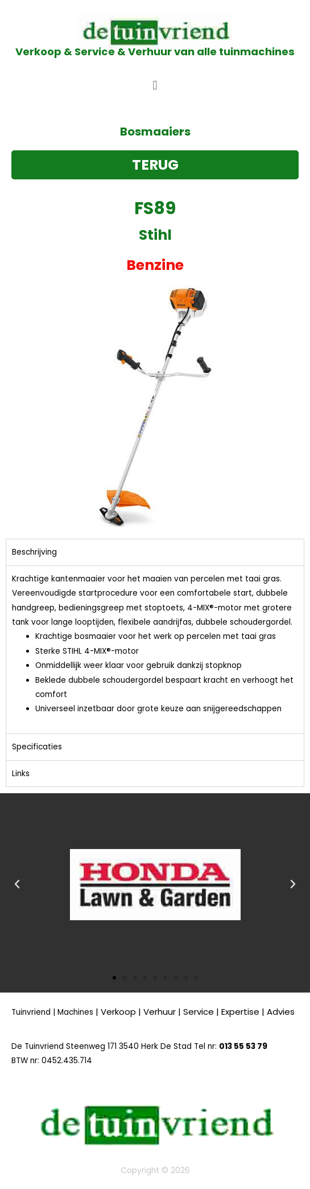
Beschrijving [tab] (34, 552)
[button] (155, 85)
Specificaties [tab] (37, 746)
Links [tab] (21, 773)
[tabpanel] (155, 649)
